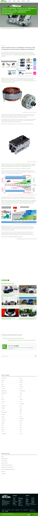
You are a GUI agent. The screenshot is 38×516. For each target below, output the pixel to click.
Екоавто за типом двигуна (20, 500)
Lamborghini (21, 403)
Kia (2, 403)
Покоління (14, 504)
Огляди (14, 499)
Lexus (20, 405)
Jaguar (2, 401)
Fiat (2, 395)
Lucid (2, 410)
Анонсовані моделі (20, 503)
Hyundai (21, 399)
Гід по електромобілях (28, 503)
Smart (2, 427)
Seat (2, 425)
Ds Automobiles (22, 390)
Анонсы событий (4, 460)
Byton (20, 384)
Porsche (21, 420)
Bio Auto (21, 380)
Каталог (14, 497)
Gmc (20, 397)
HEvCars (2, 28)
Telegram (31, 347)
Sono (20, 427)
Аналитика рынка (4, 458)
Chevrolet (21, 386)
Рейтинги (32, 500)
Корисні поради (27, 501)
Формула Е (3, 471)
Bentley (2, 380)
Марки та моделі (14, 503)
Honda (2, 399)
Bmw (2, 382)
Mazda (20, 410)
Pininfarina (21, 418)
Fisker (20, 395)
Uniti (20, 431)
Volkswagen (3, 433)
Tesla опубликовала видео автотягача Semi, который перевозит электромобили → (22, 340)
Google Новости (11, 348)
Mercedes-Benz (4, 412)
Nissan (2, 416)
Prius (28, 114)
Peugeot (3, 418)
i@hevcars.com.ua (33, 511)
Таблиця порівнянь (33, 502)
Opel (20, 416)
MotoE (2, 456)
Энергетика (3, 473)
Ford (2, 397)
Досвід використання (33, 504)
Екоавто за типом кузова (20, 498)
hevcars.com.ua (34, 238)
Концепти (33, 499)
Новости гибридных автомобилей (18, 28)
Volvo (20, 433)
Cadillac (2, 386)
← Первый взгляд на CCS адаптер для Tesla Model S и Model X (12, 338)
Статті (27, 497)
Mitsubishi (3, 414)
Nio (20, 414)
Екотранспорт (15, 501)
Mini (20, 412)
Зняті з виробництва (20, 505)
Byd (2, 384)
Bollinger (21, 382)
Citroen (20, 388)
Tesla (20, 429)
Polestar (3, 420)
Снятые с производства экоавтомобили (8, 469)
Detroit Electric (4, 390)
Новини (14, 500)
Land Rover (3, 405)
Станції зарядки (27, 499)
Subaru (2, 429)
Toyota (2, 431)
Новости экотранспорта (8, 28)
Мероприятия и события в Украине (7, 467)
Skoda (20, 425)
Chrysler (3, 388)
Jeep (20, 401)
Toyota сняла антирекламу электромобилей (14, 236)
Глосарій (32, 497)
